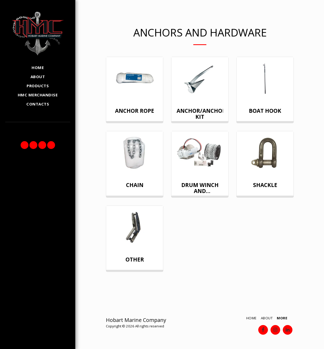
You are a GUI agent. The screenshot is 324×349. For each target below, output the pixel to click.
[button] (24, 145)
